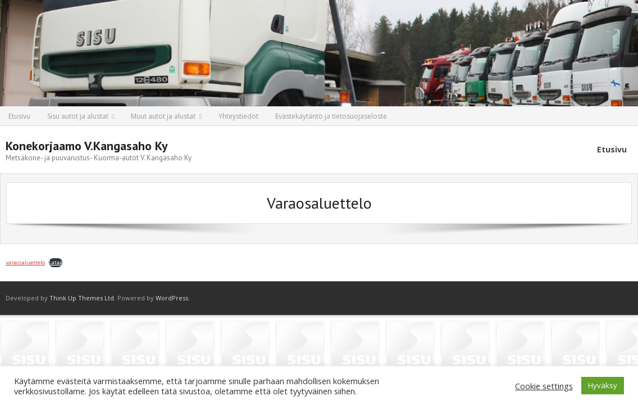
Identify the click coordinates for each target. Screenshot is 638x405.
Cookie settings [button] (544, 386)
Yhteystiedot (238, 116)
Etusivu (19, 116)
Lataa (55, 262)
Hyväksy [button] (602, 385)
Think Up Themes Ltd (81, 298)
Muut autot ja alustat (163, 116)
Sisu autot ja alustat (77, 116)
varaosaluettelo (25, 262)
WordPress (172, 298)
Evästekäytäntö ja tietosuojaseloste (331, 116)
